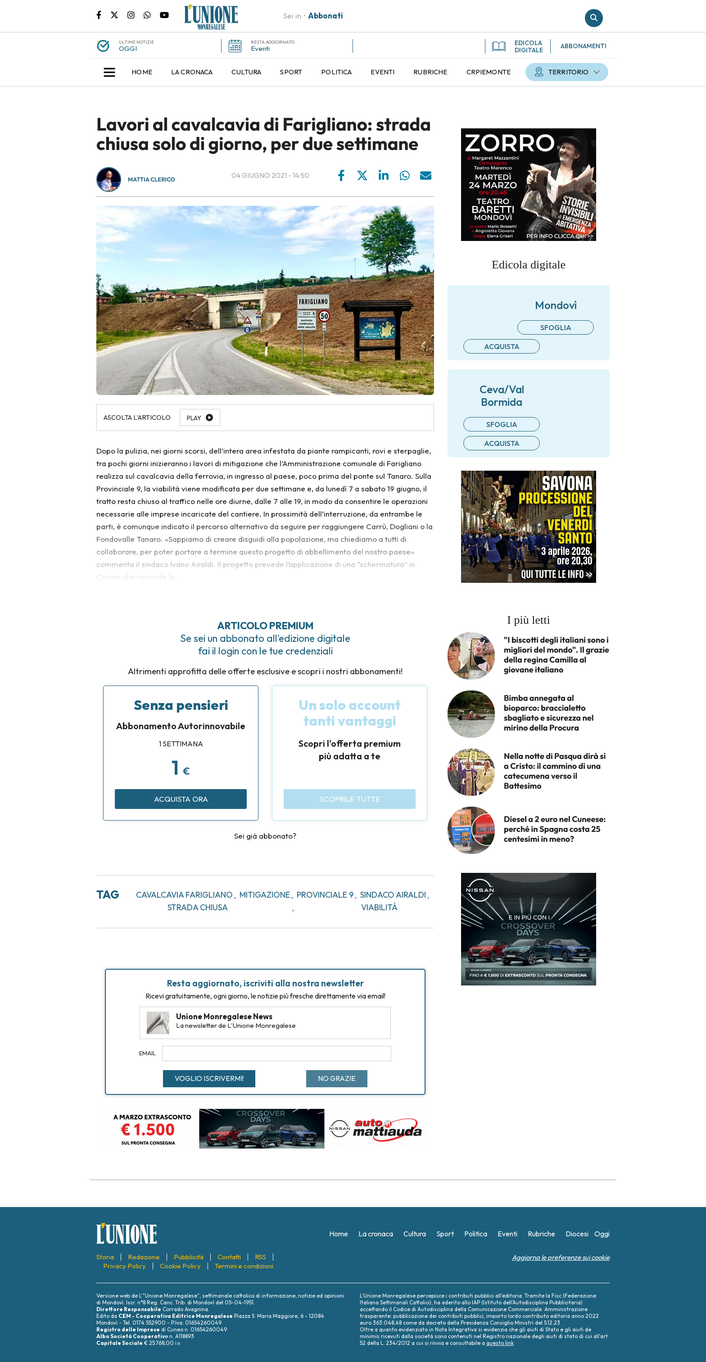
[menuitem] (142, 72)
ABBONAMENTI (583, 46)
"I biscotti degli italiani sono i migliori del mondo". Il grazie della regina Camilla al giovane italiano (556, 655)
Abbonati (325, 15)
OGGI (128, 48)
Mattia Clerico (151, 179)
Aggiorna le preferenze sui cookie (561, 1257)
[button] (109, 72)
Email (147, 1053)
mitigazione (265, 895)
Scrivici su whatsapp (152, 14)
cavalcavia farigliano (184, 895)
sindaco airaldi (393, 895)
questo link (500, 1342)
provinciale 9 (325, 895)
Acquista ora (181, 799)
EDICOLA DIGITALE (517, 46)
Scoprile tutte (349, 799)
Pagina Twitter (118, 14)
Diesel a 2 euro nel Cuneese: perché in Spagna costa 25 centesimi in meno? (555, 829)
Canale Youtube (164, 14)
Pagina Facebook (103, 14)
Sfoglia (555, 327)
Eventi (260, 48)
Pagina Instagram (135, 14)
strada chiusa (197, 907)
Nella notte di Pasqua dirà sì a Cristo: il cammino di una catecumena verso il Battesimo (555, 771)
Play (194, 418)
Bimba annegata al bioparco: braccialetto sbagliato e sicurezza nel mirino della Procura (548, 713)
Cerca (594, 18)
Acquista (502, 346)
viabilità (379, 907)
